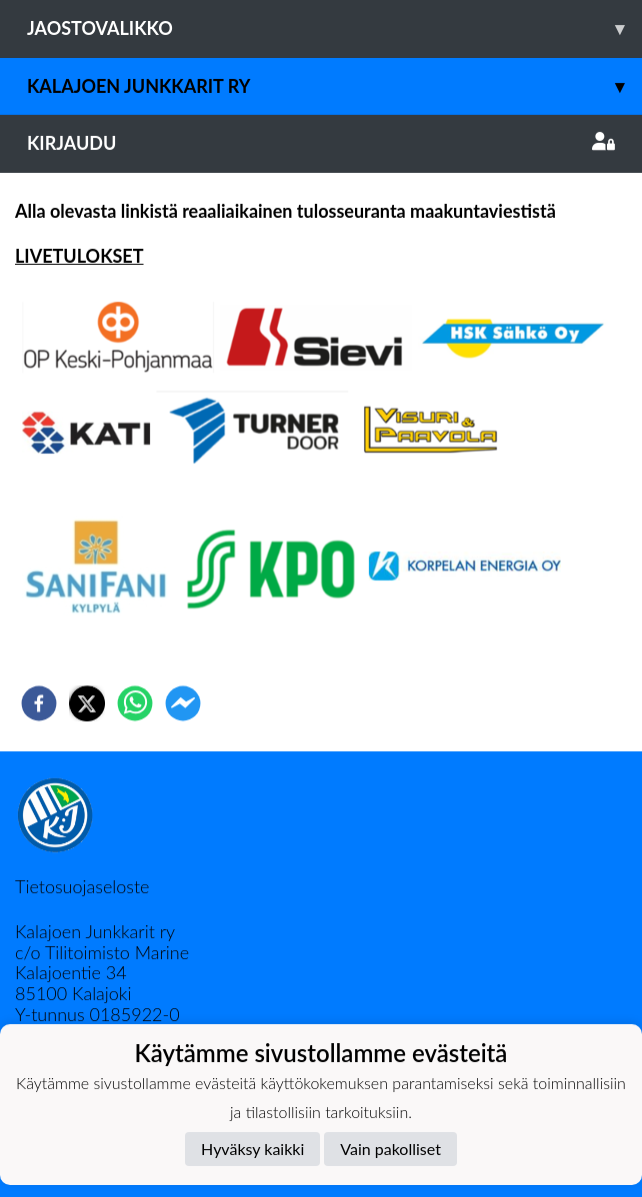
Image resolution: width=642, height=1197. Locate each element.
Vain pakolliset (390, 1148)
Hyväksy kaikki (252, 1148)
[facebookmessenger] (183, 703)
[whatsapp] (135, 703)
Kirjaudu (321, 143)
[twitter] (87, 703)
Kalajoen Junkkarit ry (334, 86)
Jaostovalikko (334, 28)
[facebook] (39, 703)
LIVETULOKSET (79, 256)
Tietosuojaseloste (82, 886)
